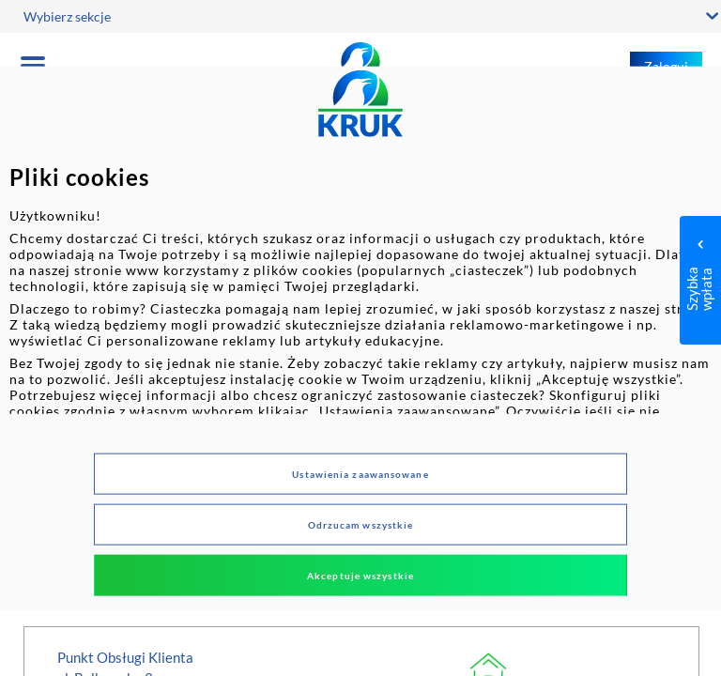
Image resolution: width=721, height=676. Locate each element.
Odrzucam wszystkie (361, 524)
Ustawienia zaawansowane (360, 473)
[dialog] (360, 338)
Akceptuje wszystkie (360, 574)
